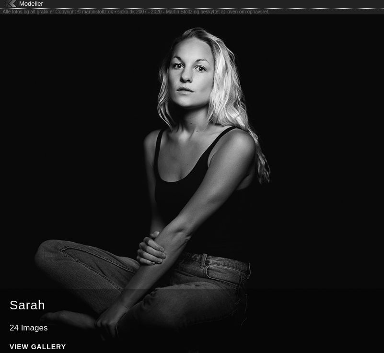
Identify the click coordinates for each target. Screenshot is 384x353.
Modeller (31, 3)
